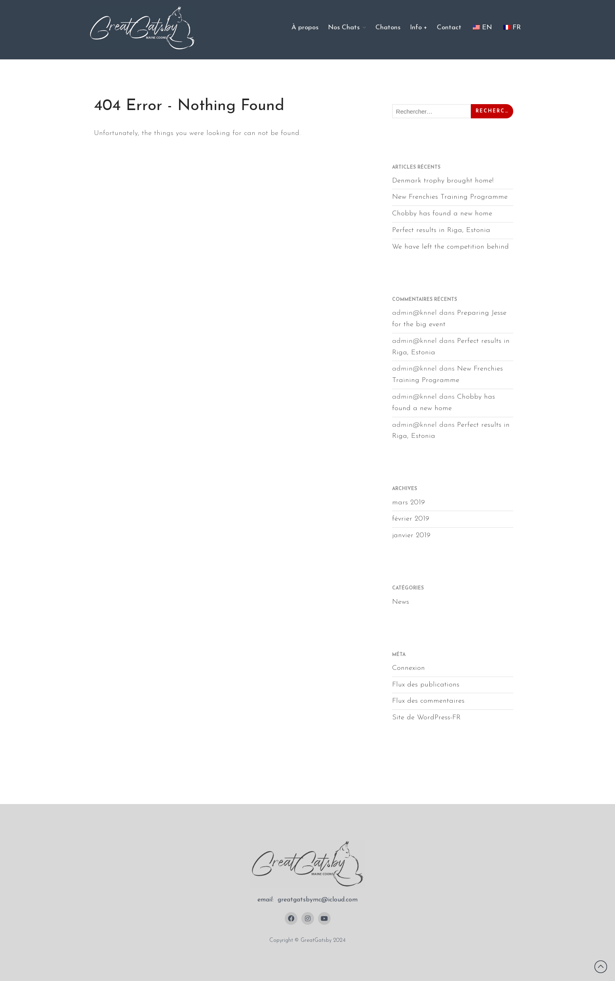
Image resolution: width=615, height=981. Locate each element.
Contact (449, 27)
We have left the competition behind (450, 247)
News (400, 602)
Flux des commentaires (428, 701)
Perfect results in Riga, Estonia (441, 230)
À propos (304, 27)
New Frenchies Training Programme (450, 197)
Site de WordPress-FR (426, 717)
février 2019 (410, 519)
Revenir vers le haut (600, 966)
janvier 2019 (411, 535)
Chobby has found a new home (442, 213)
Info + (418, 27)
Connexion (408, 668)
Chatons (387, 27)
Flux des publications (425, 684)
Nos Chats (344, 27)
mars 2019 (408, 502)
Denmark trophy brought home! (442, 180)
